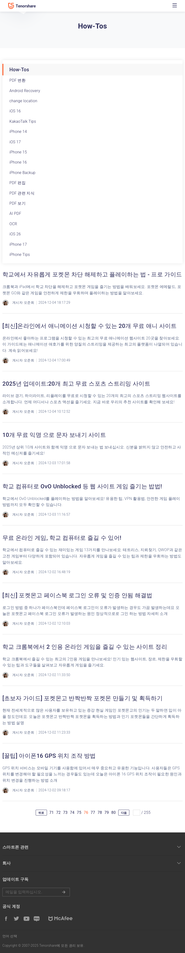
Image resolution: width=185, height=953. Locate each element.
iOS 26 (15, 234)
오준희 (29, 302)
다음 (124, 813)
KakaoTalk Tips (22, 121)
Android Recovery (24, 90)
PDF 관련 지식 (21, 193)
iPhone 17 (18, 244)
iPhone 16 (18, 162)
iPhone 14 (18, 131)
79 (106, 812)
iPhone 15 (18, 152)
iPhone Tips (19, 254)
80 (113, 812)
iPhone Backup (22, 172)
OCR (13, 224)
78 (100, 812)
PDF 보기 (17, 203)
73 (65, 812)
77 (93, 812)
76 (86, 812)
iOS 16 (15, 111)
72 (58, 812)
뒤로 (41, 813)
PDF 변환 (17, 80)
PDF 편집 (17, 182)
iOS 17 (15, 142)
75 (79, 812)
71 (51, 812)
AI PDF (15, 213)
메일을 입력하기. (36, 892)
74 (72, 812)
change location (23, 101)
